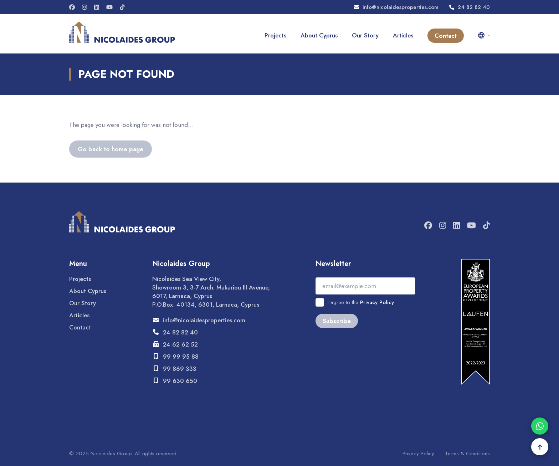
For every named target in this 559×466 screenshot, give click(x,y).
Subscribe (337, 321)
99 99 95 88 (175, 356)
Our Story (365, 35)
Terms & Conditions (467, 453)
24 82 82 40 (469, 7)
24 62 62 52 (175, 344)
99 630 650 (174, 381)
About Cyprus (319, 35)
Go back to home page (110, 149)
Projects (275, 35)
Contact (446, 35)
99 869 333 (174, 368)
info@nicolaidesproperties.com (396, 7)
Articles (403, 35)
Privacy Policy (377, 302)
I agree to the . (361, 302)
